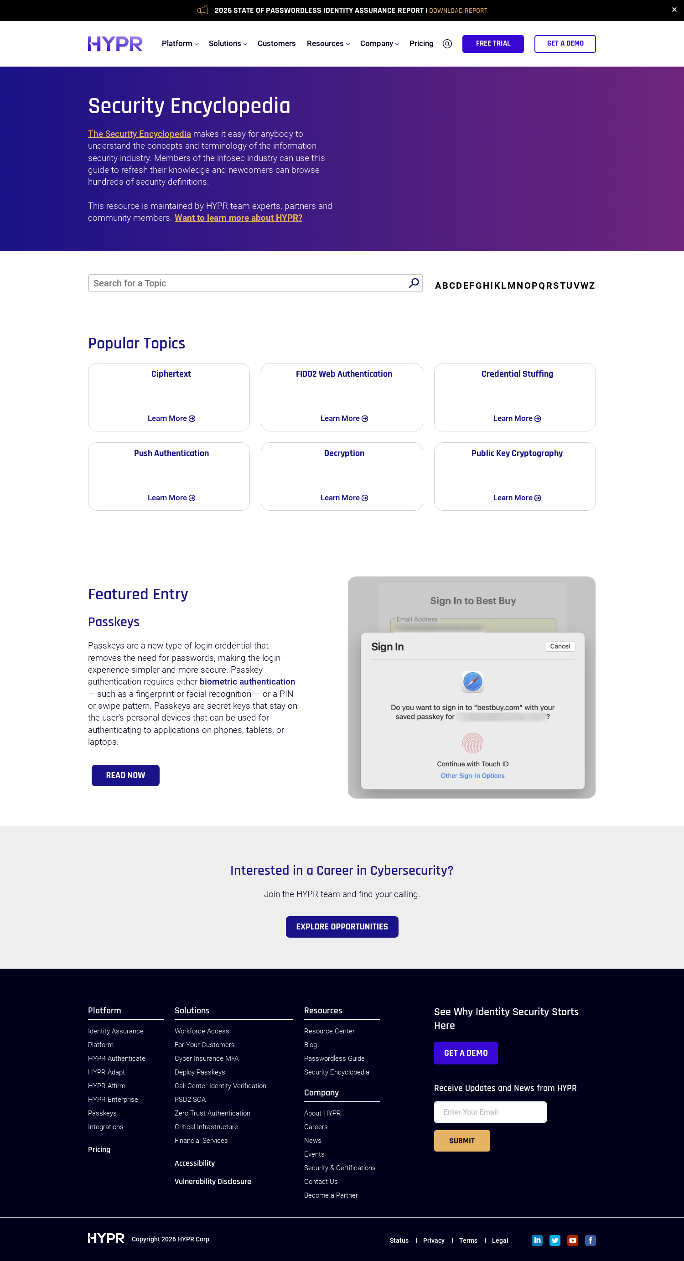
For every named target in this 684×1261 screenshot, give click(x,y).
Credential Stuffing (517, 374)
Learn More (180, 418)
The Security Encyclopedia (139, 134)
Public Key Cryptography (517, 453)
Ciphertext (171, 374)
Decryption (344, 453)
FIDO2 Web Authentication (344, 374)
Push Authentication (171, 453)
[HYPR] (115, 44)
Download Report (458, 11)
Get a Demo (466, 1053)
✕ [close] (674, 10)
